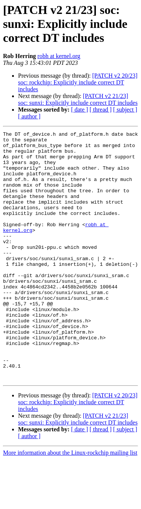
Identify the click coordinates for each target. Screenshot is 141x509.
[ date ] (79, 109)
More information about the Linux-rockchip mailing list (70, 502)
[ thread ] (100, 109)
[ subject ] (125, 109)
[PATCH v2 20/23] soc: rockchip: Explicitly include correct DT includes (78, 82)
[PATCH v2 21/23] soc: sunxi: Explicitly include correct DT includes (78, 99)
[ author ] (29, 116)
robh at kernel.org (59, 56)
